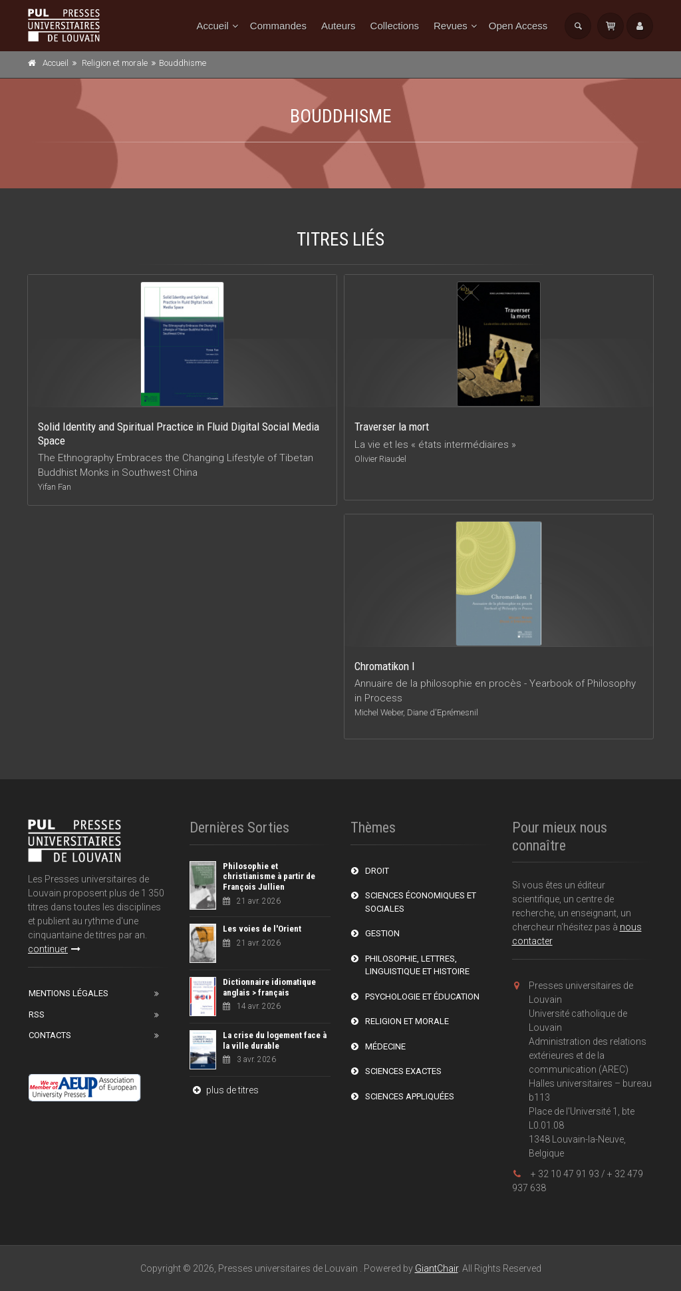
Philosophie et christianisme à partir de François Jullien (269, 876)
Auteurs (338, 25)
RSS (37, 1014)
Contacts (50, 1035)
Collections (394, 25)
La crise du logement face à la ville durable (275, 1040)
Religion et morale (115, 63)
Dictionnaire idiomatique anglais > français (269, 987)
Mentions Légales (68, 993)
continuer (54, 949)
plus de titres (224, 1090)
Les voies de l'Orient (262, 929)
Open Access (518, 25)
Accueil (213, 25)
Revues (451, 25)
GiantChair (436, 1268)
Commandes (278, 25)
